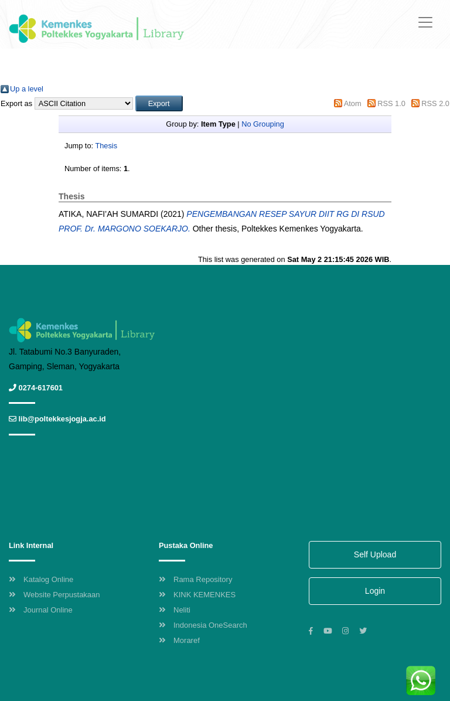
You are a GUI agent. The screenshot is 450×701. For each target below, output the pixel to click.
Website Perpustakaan (54, 594)
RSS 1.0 (391, 103)
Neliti (174, 609)
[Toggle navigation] (425, 22)
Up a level (26, 88)
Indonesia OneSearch (203, 625)
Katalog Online (41, 579)
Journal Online (41, 609)
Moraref (179, 640)
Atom (353, 103)
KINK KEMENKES (197, 594)
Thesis (106, 145)
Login (375, 590)
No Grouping (262, 124)
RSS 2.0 (435, 103)
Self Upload (375, 554)
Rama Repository (195, 579)
